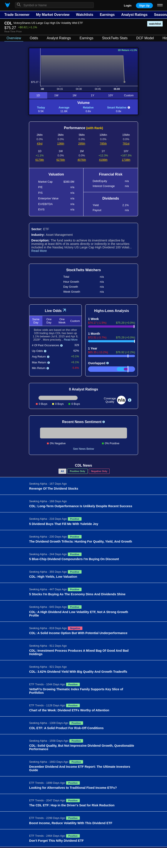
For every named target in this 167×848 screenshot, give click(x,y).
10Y (110, 95)
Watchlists (84, 14)
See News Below (83, 448)
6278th (61, 159)
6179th (39, 159)
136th (60, 143)
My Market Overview (53, 14)
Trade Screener (17, 14)
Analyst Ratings (134, 14)
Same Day (35, 321)
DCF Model (145, 38)
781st (126, 143)
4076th (81, 159)
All (62, 471)
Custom (129, 95)
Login (128, 5)
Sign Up (144, 5)
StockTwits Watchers (83, 270)
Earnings (107, 14)
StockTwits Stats (114, 38)
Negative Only (99, 471)
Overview (14, 38)
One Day (49, 321)
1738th (126, 159)
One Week (61, 321)
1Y (92, 95)
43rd (40, 143)
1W (56, 95)
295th (81, 143)
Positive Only (77, 471)
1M (74, 95)
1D (38, 95)
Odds (34, 38)
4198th (103, 159)
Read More (39, 251)
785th (103, 143)
